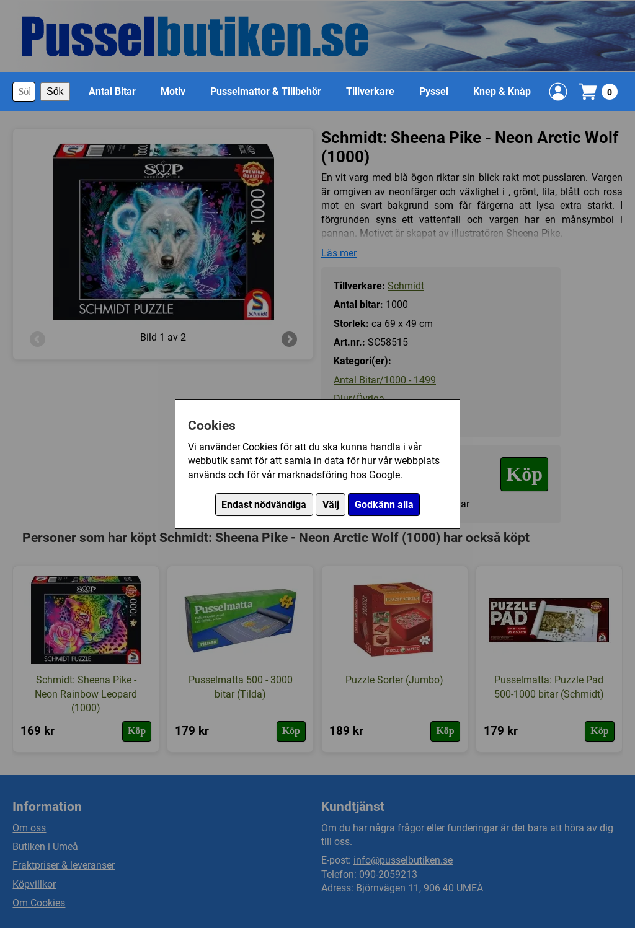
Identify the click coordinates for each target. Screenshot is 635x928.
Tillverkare (370, 91)
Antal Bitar (112, 91)
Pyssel (433, 91)
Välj (330, 504)
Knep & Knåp (502, 91)
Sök (55, 91)
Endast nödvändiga (263, 504)
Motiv (173, 91)
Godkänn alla (384, 504)
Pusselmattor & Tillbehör (265, 91)
